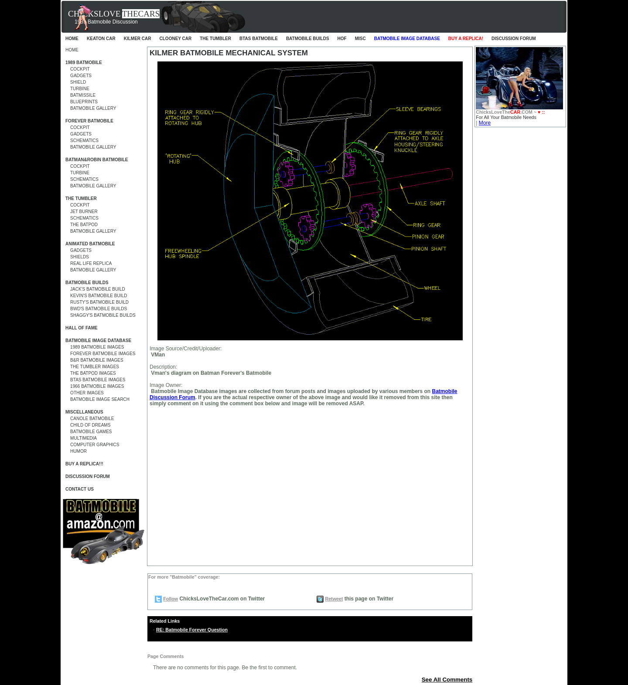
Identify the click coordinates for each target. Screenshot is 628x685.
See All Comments (447, 679)
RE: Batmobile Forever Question (192, 629)
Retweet (334, 598)
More (485, 123)
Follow (170, 598)
